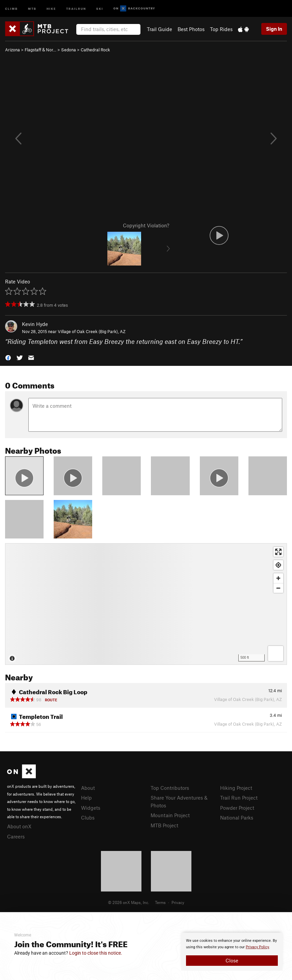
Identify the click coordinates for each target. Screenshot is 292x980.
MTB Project (164, 825)
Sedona (68, 49)
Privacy (177, 902)
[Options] (275, 653)
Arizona (12, 49)
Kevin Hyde (35, 324)
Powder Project (237, 808)
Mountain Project (170, 815)
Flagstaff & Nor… (40, 49)
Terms (160, 902)
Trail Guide (159, 29)
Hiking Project (236, 788)
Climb (11, 8)
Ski (99, 8)
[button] (8, 357)
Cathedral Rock (95, 49)
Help (86, 798)
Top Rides (221, 29)
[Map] (146, 604)
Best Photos (191, 29)
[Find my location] (278, 565)
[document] (232, 951)
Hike (51, 8)
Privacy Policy (257, 947)
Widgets (90, 808)
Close (231, 960)
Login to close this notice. (95, 953)
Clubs (88, 817)
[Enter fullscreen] (278, 552)
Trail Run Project (239, 798)
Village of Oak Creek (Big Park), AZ (92, 331)
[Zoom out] (278, 588)
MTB (32, 8)
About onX (19, 826)
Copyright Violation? (146, 225)
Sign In (274, 29)
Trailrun (76, 8)
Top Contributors (170, 788)
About (88, 788)
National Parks (236, 817)
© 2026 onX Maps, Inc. (128, 902)
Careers (16, 836)
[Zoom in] (278, 578)
